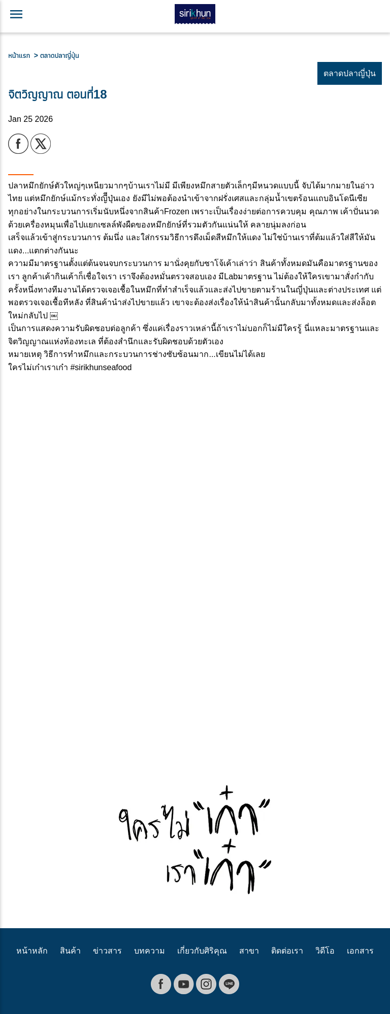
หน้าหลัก (32, 950)
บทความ (149, 950)
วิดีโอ (325, 950)
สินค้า (70, 950)
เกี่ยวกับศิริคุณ (202, 950)
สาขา (249, 950)
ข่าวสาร (107, 950)
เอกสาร (360, 950)
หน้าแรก (21, 55)
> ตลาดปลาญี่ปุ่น (56, 55)
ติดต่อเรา (287, 950)
